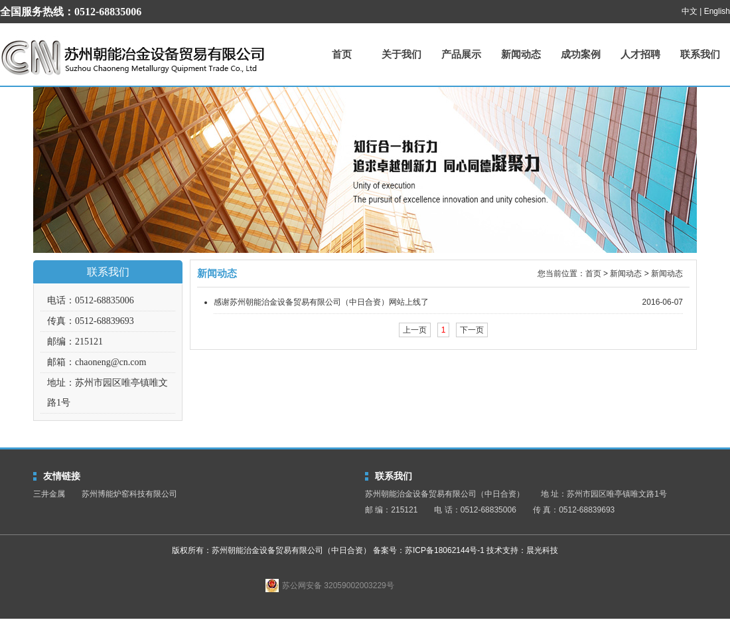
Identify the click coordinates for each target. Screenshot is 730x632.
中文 (689, 11)
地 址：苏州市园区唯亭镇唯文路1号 (604, 494)
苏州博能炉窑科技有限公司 (129, 494)
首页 (342, 54)
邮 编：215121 (391, 509)
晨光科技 (542, 550)
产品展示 (461, 54)
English (717, 11)
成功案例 (581, 54)
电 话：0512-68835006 (475, 509)
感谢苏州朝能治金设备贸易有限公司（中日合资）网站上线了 (321, 302)
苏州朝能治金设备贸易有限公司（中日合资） (132, 56)
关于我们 (401, 54)
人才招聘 (640, 54)
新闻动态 (521, 54)
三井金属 (49, 494)
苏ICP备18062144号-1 (444, 550)
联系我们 (700, 54)
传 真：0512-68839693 (574, 509)
